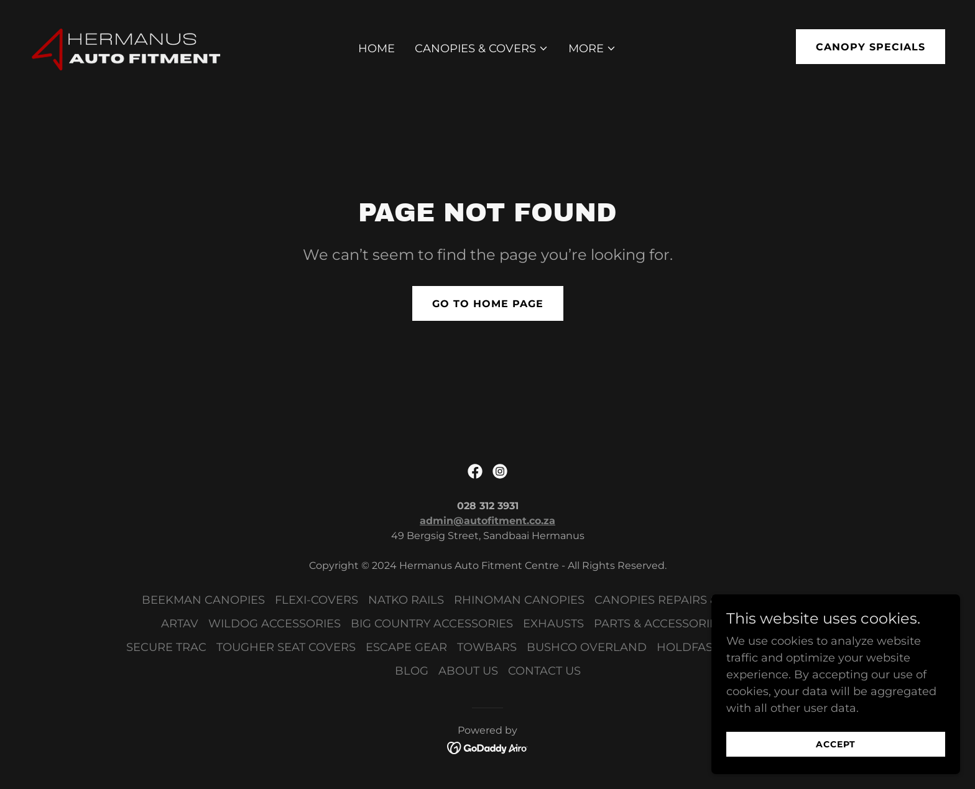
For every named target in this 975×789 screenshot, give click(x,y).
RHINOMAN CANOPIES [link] (519, 600)
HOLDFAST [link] (688, 647)
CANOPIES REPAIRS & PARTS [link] (675, 600)
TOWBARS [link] (487, 647)
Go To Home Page (487, 304)
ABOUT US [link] (468, 671)
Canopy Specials (870, 47)
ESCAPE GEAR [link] (406, 647)
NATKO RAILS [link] (406, 600)
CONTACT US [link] (544, 671)
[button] (481, 48)
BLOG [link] (411, 671)
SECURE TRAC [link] (166, 647)
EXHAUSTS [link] (553, 623)
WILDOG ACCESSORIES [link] (274, 623)
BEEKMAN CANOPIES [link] (203, 600)
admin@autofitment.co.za (487, 521)
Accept (836, 753)
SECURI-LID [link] (800, 600)
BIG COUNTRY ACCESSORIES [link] (432, 623)
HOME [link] (376, 48)
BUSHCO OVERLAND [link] (587, 647)
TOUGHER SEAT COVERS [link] (286, 647)
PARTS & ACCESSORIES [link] (659, 623)
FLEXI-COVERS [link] (316, 600)
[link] (128, 46)
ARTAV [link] (179, 623)
